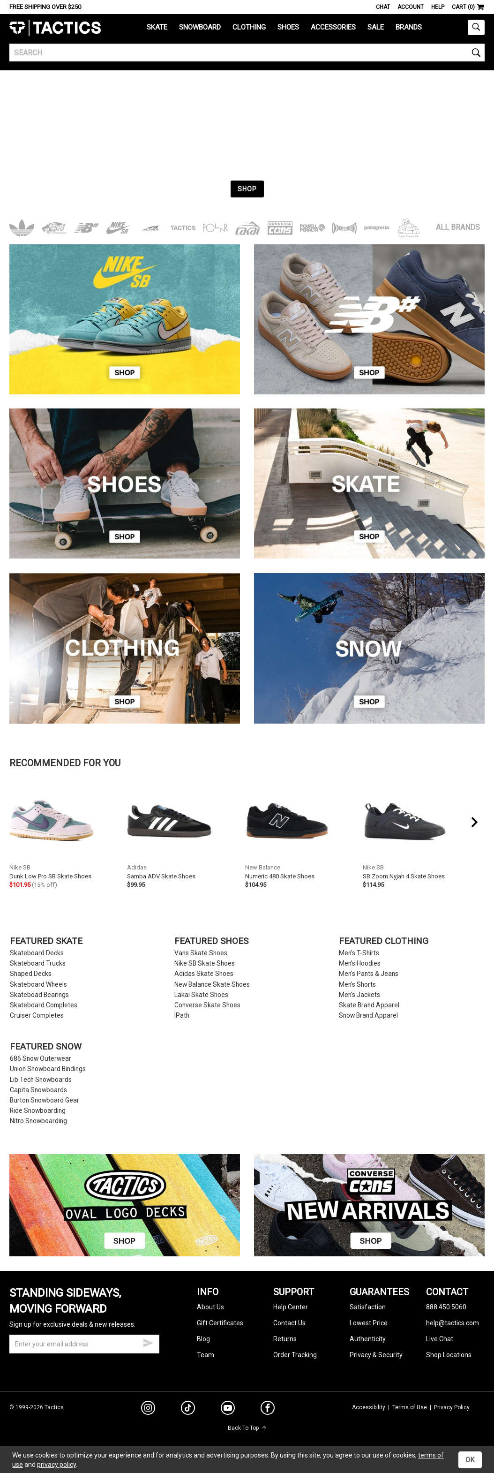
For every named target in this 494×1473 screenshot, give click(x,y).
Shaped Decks (31, 973)
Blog (203, 1339)
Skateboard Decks (37, 953)
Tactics (55, 28)
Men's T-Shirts (359, 953)
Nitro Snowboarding (38, 1121)
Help (437, 7)
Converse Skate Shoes (207, 1005)
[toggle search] (476, 27)
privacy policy (56, 1464)
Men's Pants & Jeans (368, 973)
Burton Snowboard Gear (44, 1100)
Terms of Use (409, 1407)
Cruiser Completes (37, 1015)
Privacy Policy (452, 1407)
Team (205, 1355)
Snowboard (200, 27)
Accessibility (368, 1407)
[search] (247, 52)
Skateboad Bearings (39, 994)
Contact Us (289, 1323)
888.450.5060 (446, 1307)
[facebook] (268, 1409)
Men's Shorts (357, 984)
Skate (157, 27)
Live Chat (439, 1339)
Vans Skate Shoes (200, 953)
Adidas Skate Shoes (203, 973)
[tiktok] (188, 1409)
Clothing (249, 27)
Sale (375, 27)
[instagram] (148, 1409)
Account (410, 7)
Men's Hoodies (360, 963)
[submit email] (148, 1341)
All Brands (458, 227)
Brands (409, 27)
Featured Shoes (211, 941)
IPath (181, 1015)
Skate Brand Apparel (369, 1005)
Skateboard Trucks (38, 963)
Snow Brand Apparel (368, 1015)
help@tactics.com (452, 1323)
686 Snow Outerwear (40, 1058)
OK (470, 1460)
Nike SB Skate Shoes (204, 963)
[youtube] (228, 1409)
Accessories (333, 27)
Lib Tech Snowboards (41, 1079)
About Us (210, 1307)
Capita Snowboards (38, 1090)
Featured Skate (46, 941)
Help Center (290, 1307)
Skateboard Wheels (38, 984)
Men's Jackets (359, 994)
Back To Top (247, 1428)
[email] (84, 1344)
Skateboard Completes (43, 1005)
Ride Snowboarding (38, 1110)
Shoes (288, 27)
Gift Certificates (220, 1323)
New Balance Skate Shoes (212, 984)
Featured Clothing (383, 941)
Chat (383, 7)
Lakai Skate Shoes (201, 994)
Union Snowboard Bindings (48, 1069)
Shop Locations (449, 1355)
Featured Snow (46, 1047)
